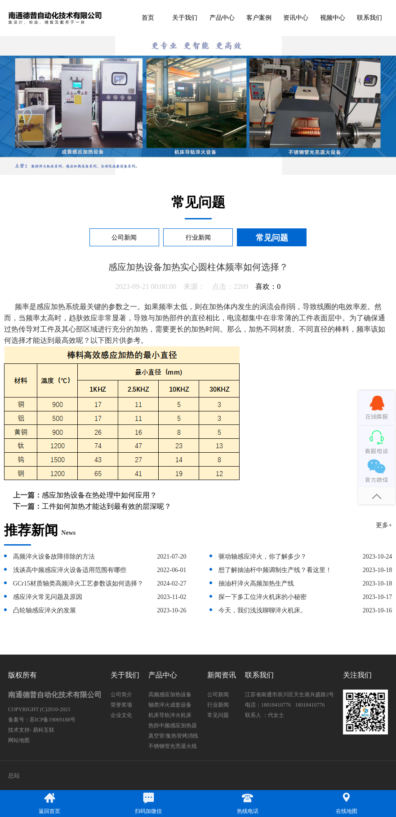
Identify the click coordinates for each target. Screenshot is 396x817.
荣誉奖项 (121, 705)
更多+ (384, 525)
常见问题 (272, 237)
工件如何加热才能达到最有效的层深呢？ (106, 506)
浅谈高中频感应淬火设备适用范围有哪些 (69, 570)
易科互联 (43, 730)
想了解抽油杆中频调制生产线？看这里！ (275, 570)
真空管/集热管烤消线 (173, 736)
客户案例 (258, 17)
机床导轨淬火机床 (169, 715)
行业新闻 (198, 237)
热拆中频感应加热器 (172, 725)
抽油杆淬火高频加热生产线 (256, 583)
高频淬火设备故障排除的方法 (54, 556)
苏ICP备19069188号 (53, 720)
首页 (148, 17)
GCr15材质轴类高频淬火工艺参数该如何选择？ (78, 583)
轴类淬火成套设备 (169, 705)
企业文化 (121, 715)
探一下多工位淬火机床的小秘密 (262, 597)
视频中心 (332, 17)
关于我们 (184, 17)
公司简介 (121, 694)
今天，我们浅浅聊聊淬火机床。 (262, 610)
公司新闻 (124, 237)
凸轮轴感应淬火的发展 (44, 610)
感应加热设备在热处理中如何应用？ (99, 495)
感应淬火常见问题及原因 (47, 597)
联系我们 (369, 17)
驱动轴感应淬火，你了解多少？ (262, 556)
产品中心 (222, 17)
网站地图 (19, 740)
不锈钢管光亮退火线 (172, 746)
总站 (14, 775)
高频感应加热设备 (169, 694)
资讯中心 (295, 17)
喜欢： (267, 286)
